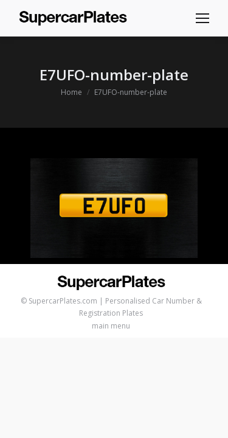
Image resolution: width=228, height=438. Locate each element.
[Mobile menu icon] (202, 18)
